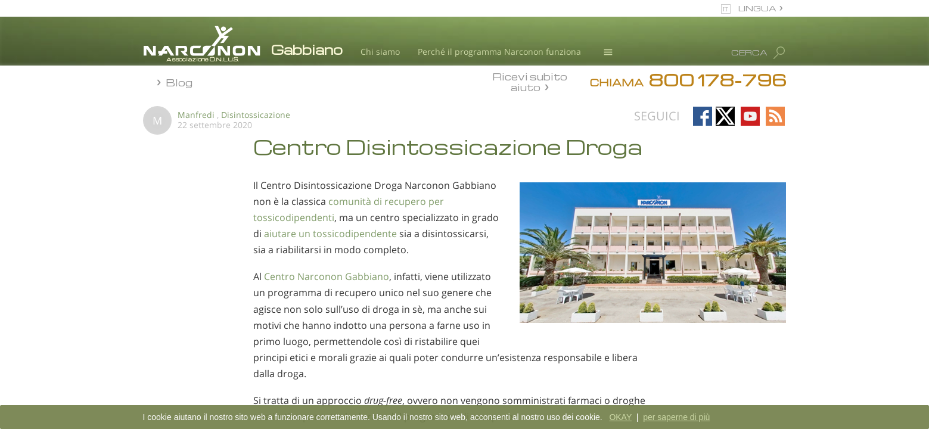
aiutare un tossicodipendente (330, 233)
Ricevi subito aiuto (529, 81)
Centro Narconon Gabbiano (326, 276)
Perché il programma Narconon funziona (499, 51)
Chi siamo (380, 51)
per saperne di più (676, 417)
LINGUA (757, 8)
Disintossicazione (255, 114)
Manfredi (196, 114)
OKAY (620, 417)
